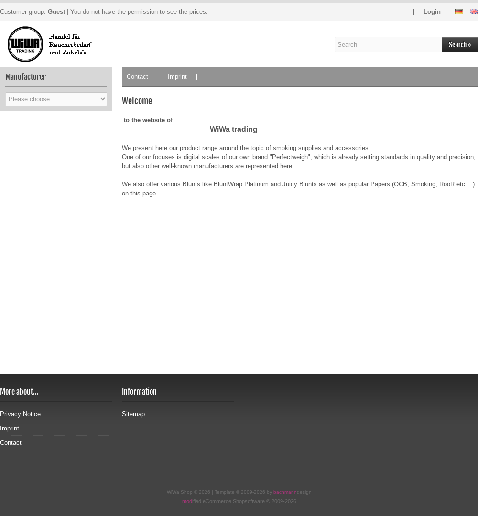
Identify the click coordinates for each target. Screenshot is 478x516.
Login (432, 11)
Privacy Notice (20, 414)
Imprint (177, 76)
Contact (137, 76)
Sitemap (133, 414)
